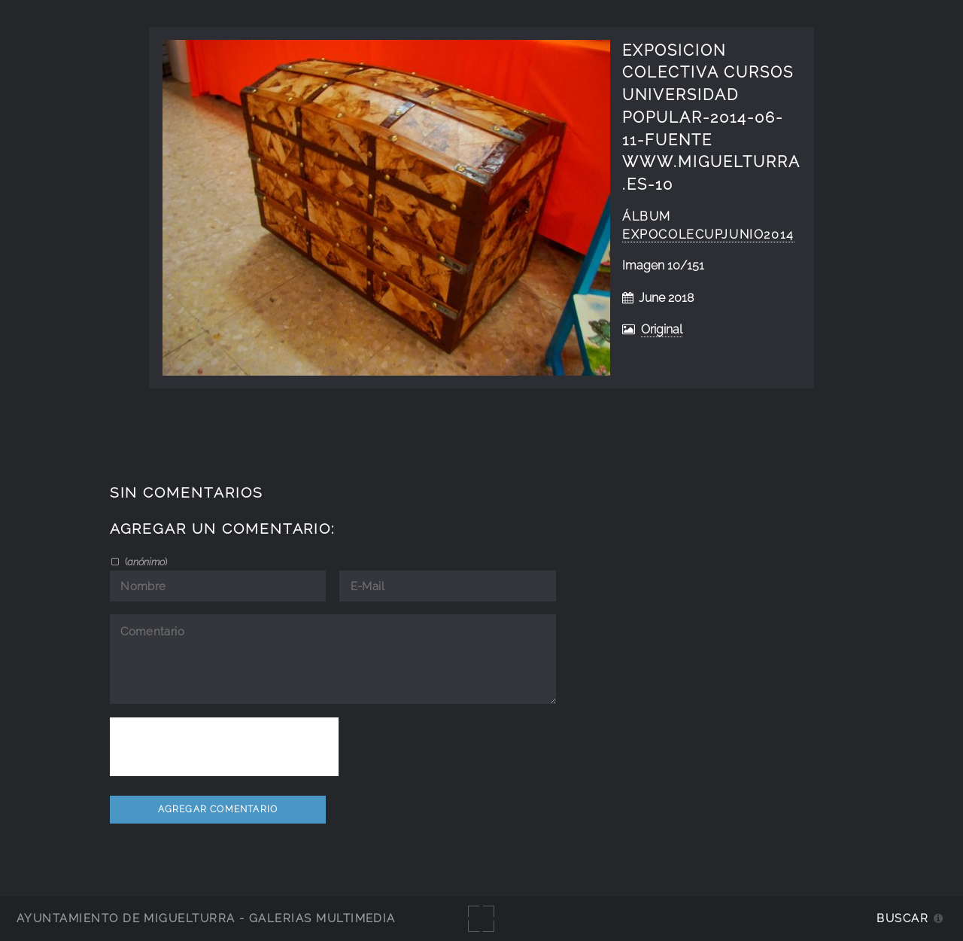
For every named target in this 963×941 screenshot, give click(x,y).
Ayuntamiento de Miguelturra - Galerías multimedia (206, 918)
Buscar (902, 918)
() (145, 562)
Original (661, 329)
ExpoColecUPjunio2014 (708, 234)
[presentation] (224, 746)
